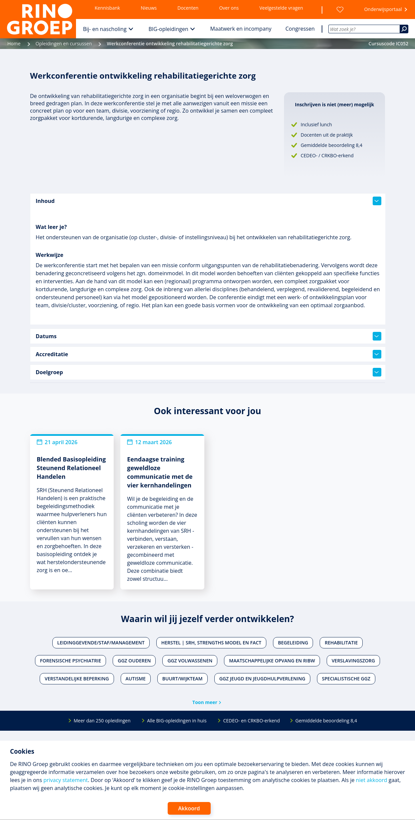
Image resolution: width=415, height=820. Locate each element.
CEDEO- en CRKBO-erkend (251, 720)
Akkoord (189, 808)
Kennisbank (107, 8)
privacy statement (65, 780)
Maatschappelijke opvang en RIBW (272, 660)
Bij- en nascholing (105, 29)
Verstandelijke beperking (77, 678)
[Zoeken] (404, 29)
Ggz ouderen (134, 660)
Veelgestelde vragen (281, 8)
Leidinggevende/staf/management (101, 642)
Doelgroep (208, 372)
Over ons (229, 8)
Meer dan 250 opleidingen (102, 720)
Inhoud (208, 201)
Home (14, 43)
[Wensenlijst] (340, 9)
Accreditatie (208, 354)
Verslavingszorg (353, 660)
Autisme (136, 678)
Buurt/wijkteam (182, 678)
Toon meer (204, 702)
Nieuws (149, 8)
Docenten (187, 8)
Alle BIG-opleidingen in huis (176, 720)
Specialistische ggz (346, 678)
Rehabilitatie (341, 642)
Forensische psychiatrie (70, 660)
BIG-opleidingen (168, 29)
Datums (208, 336)
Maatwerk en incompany (241, 28)
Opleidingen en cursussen (64, 43)
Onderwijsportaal (383, 9)
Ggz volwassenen (189, 660)
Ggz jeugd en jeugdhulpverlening (262, 678)
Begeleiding (293, 642)
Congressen (300, 28)
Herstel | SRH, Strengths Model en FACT (211, 642)
